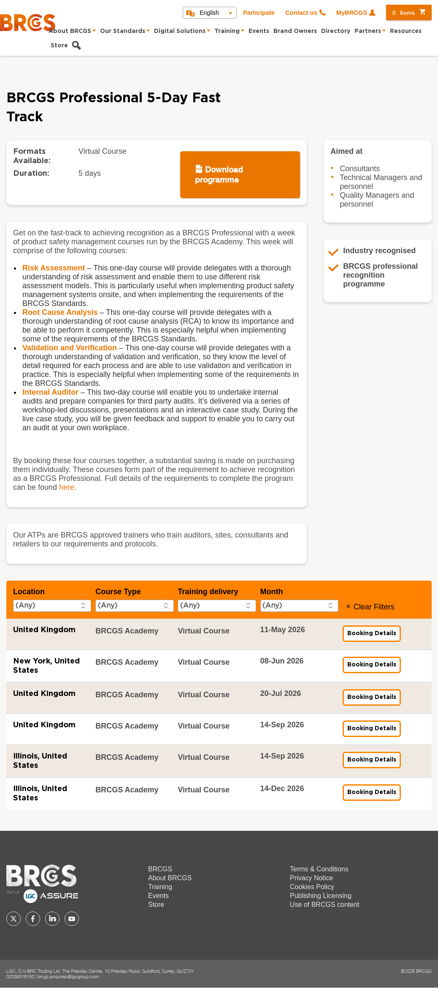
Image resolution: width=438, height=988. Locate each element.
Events (259, 31)
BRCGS (160, 869)
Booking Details (374, 636)
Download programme (219, 174)
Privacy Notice (311, 878)
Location (29, 591)
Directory (335, 31)
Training (227, 31)
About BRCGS (70, 31)
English (209, 12)
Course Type (118, 591)
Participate (259, 12)
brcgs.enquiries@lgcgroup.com (68, 976)
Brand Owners (295, 31)
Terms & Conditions (319, 869)
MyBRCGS (351, 12)
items (403, 12)
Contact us (301, 12)
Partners (367, 31)
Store (59, 46)
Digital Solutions (179, 31)
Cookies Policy (312, 886)
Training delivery (208, 591)
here (66, 487)
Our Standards (122, 31)
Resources (406, 31)
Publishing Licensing (320, 895)
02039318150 (20, 976)
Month (271, 591)
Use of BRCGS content (325, 904)
